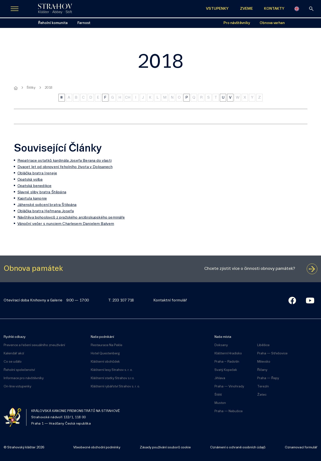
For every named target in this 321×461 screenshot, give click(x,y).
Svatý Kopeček (225, 370)
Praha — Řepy (268, 378)
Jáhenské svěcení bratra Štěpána (47, 205)
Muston (220, 403)
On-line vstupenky (17, 386)
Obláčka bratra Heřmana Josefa (45, 211)
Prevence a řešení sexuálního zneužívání (34, 345)
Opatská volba (30, 179)
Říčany (262, 370)
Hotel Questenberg (105, 353)
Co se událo (13, 361)
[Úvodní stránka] (55, 9)
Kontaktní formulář (170, 300)
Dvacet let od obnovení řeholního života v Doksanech (65, 167)
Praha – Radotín (226, 361)
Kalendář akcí (14, 353)
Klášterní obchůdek (105, 361)
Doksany (221, 345)
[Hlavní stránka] (16, 88)
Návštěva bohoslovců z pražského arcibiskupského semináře (71, 217)
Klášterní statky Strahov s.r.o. (113, 378)
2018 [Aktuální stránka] (49, 87)
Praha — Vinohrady (229, 386)
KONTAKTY (274, 8)
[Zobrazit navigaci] (14, 8)
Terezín (263, 386)
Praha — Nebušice (228, 411)
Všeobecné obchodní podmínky (96, 447)
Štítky (31, 87)
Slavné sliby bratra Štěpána (41, 192)
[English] (297, 9)
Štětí (218, 394)
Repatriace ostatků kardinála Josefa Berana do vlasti (64, 160)
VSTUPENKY (217, 8)
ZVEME (246, 8)
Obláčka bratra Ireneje (37, 173)
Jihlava (219, 378)
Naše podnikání (102, 337)
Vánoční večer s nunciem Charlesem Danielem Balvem (65, 224)
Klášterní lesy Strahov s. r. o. (112, 370)
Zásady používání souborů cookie (165, 447)
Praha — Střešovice (272, 353)
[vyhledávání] (311, 9)
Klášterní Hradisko (228, 353)
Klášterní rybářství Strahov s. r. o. (115, 386)
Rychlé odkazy (14, 337)
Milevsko (263, 361)
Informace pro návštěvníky (24, 378)
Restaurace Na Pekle (106, 345)
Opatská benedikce (34, 186)
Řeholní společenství (19, 370)
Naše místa (222, 337)
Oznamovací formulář (301, 447)
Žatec (261, 394)
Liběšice (263, 345)
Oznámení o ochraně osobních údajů (237, 447)
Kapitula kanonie (32, 198)
